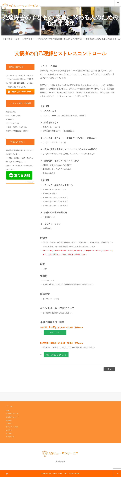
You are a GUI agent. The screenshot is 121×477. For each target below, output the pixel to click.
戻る (109, 369)
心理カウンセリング (12, 414)
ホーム (8, 410)
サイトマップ (10, 437)
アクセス (9, 424)
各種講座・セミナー (12, 417)
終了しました (55, 332)
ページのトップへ (29, 182)
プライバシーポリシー (13, 427)
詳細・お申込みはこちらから (56, 355)
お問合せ (9, 430)
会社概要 (9, 420)
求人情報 (9, 433)
